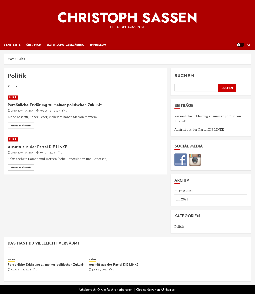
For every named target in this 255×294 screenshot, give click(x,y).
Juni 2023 (181, 199)
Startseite (12, 45)
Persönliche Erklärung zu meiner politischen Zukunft (55, 105)
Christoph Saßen (127, 18)
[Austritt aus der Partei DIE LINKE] (85, 139)
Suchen (184, 75)
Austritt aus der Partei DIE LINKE (37, 147)
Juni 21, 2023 (47, 152)
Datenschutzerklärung (65, 45)
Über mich (33, 45)
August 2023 (183, 191)
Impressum (98, 45)
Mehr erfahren (21, 125)
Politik (12, 97)
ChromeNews (145, 289)
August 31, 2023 (50, 110)
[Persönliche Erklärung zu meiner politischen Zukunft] (85, 98)
